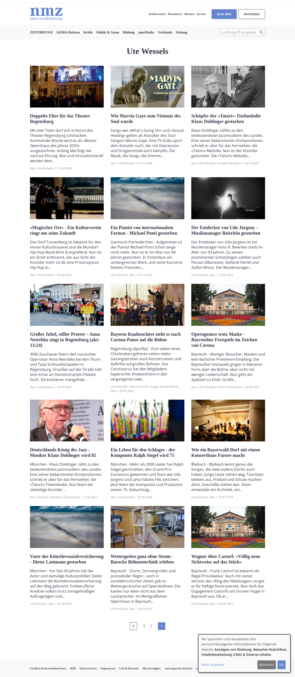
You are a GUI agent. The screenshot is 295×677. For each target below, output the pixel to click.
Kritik (88, 32)
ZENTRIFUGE (41, 32)
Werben (189, 14)
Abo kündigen (151, 668)
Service (201, 14)
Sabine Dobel (138, 386)
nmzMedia (146, 32)
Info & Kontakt (129, 668)
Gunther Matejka (229, 163)
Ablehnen (266, 664)
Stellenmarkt (157, 14)
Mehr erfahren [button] (212, 664)
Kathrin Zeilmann (229, 387)
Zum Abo (224, 14)
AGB (73, 668)
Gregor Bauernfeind (164, 386)
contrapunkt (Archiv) (178, 668)
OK (281, 664)
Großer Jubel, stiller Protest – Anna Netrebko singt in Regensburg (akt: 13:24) (65, 340)
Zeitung (181, 32)
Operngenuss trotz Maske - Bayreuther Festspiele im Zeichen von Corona (224, 340)
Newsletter (175, 14)
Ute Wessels (45, 168)
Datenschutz (88, 668)
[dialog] (244, 653)
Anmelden (252, 14)
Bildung (129, 32)
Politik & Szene (107, 32)
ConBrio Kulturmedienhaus (48, 668)
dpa (32, 168)
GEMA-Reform (68, 32)
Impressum (107, 668)
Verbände (165, 32)
